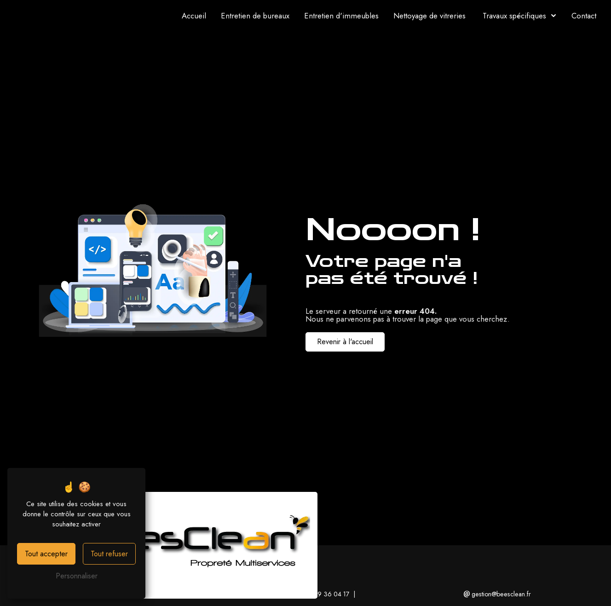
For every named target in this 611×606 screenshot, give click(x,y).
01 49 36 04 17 (324, 594)
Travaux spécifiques (514, 15)
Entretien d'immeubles (341, 15)
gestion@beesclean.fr (497, 594)
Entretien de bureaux (255, 15)
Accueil (194, 15)
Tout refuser (109, 553)
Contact (583, 15)
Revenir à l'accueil (345, 341)
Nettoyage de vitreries (429, 15)
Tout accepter (46, 553)
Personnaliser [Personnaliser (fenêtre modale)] (77, 576)
